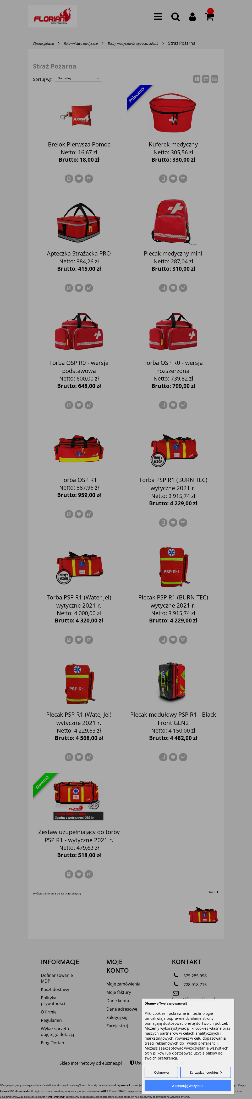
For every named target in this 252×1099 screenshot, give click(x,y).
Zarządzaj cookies (204, 1072)
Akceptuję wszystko (188, 1085)
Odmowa (161, 1072)
